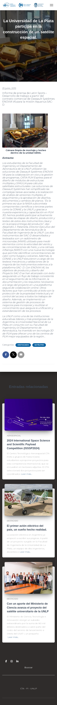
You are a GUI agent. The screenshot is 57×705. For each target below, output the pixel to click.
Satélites (39, 345)
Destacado (23, 345)
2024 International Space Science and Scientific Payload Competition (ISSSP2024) (28, 444)
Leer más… (26, 474)
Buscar (28, 667)
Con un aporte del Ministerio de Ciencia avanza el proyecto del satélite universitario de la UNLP (28, 607)
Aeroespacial (14, 436)
